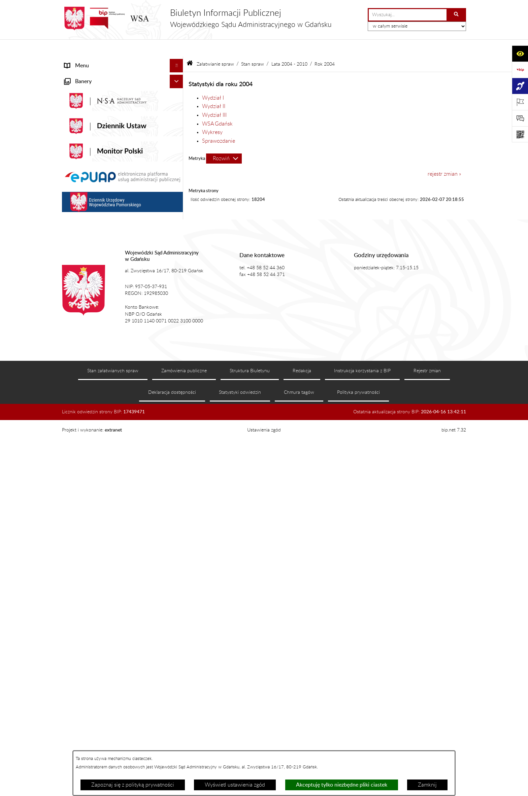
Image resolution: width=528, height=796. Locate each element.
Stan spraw (252, 46)
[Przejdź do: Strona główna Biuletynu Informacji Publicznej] (190, 47)
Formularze (78, 537)
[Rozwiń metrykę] (224, 141)
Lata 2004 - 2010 (289, 46)
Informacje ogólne (86, 75)
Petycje (73, 383)
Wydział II (213, 89)
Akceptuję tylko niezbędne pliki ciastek (341, 785)
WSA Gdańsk (217, 106)
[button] (178, 75)
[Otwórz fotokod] (520, 134)
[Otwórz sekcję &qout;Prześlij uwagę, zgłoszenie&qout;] (520, 118)
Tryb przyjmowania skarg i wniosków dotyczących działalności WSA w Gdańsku (114, 422)
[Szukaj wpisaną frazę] (457, 15)
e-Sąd (71, 356)
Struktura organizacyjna (92, 129)
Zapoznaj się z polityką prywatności (132, 785)
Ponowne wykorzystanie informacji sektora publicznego (114, 519)
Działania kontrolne (87, 488)
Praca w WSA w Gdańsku (94, 502)
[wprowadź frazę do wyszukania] (408, 15)
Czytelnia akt (80, 370)
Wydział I (213, 80)
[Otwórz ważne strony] (520, 102)
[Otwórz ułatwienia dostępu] (520, 53)
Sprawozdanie (218, 123)
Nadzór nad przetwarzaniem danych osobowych (107, 444)
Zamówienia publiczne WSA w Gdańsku (111, 475)
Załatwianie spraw (86, 142)
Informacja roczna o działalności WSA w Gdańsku (111, 401)
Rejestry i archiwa (85, 461)
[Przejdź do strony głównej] (197, 18)
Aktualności (78, 89)
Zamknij (427, 785)
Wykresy (212, 115)
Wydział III (214, 97)
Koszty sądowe (82, 115)
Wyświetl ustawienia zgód (235, 785)
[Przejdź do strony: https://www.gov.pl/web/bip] (520, 70)
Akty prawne (79, 102)
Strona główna (82, 62)
